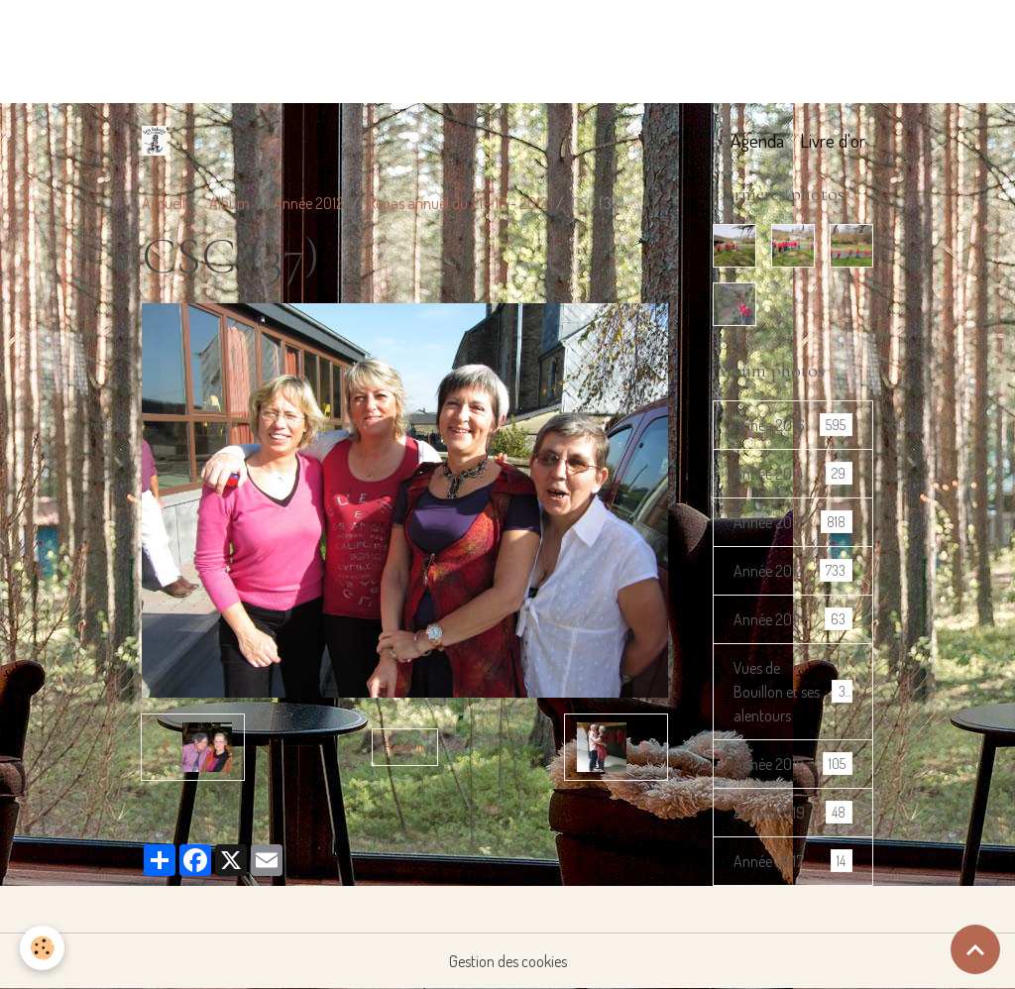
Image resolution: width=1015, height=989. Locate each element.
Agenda (757, 140)
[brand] (158, 141)
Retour (405, 747)
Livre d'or (832, 140)
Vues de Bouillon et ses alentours (793, 691)
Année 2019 (792, 812)
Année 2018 (792, 763)
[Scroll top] (975, 949)
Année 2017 (792, 860)
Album (229, 203)
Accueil (163, 203)
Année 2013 (792, 521)
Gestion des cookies (508, 961)
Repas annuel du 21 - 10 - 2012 (458, 203)
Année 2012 (309, 203)
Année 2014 (792, 473)
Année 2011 (792, 618)
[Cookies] (42, 948)
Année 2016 (792, 424)
